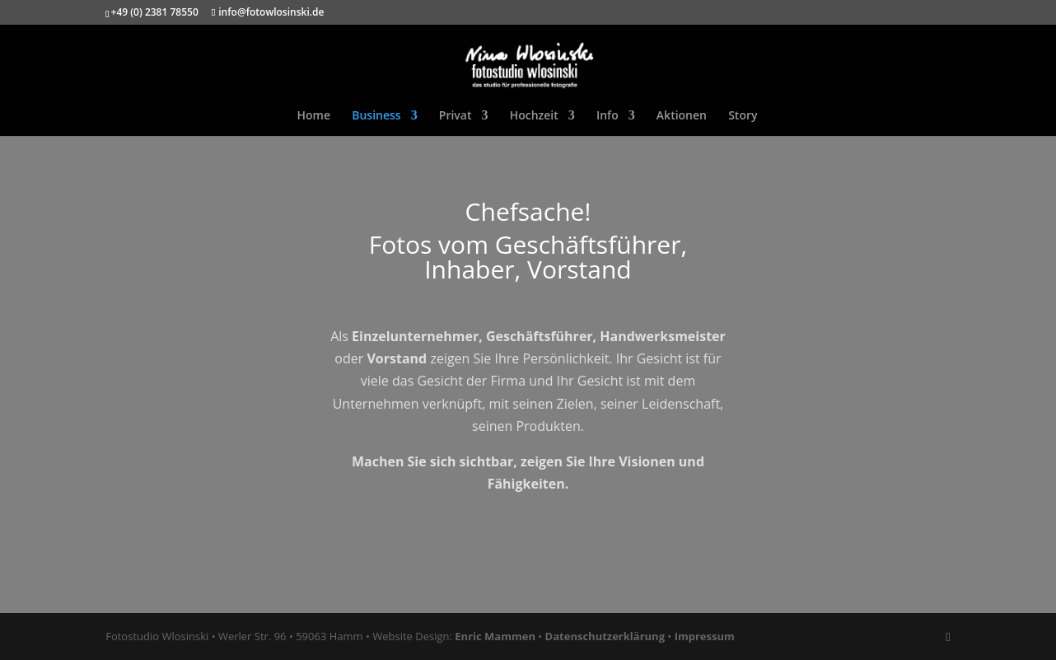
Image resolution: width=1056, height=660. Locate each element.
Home (314, 116)
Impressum (705, 636)
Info (607, 116)
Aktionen (681, 116)
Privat (455, 116)
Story (742, 116)
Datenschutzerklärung (605, 636)
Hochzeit (534, 116)
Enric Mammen (495, 636)
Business (376, 116)
